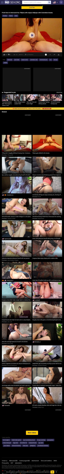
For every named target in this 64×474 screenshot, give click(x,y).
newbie (5, 62)
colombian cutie (33, 59)
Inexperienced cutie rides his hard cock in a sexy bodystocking (17, 320)
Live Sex (32, 7)
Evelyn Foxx (41, 407)
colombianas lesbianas (43, 445)
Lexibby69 (37, 300)
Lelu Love (9, 321)
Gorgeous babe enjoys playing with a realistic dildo (45, 258)
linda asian (25, 445)
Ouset (39, 196)
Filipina (10, 15)
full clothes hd (23, 442)
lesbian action (25, 59)
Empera (16, 260)
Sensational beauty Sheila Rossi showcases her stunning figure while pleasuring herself (47, 216)
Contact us (4, 460)
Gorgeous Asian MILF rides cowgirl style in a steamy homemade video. (17, 300)
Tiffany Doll (10, 155)
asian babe (16, 59)
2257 (12, 463)
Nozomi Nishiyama (12, 365)
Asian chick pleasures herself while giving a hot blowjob (46, 238)
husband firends (32, 442)
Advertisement (35, 460)
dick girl (55, 59)
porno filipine (7, 445)
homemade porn (43, 59)
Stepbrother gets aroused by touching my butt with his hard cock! (47, 363)
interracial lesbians (16, 445)
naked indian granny (16, 440)
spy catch (41, 442)
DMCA (55, 460)
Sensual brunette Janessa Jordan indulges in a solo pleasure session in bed (17, 216)
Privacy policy (5, 463)
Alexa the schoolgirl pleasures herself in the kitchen (15, 341)
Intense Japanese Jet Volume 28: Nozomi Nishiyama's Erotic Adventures (17, 363)
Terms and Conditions (46, 460)
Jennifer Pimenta (42, 365)
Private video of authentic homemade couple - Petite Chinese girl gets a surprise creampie (47, 385)
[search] (49, 2)
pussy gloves (50, 440)
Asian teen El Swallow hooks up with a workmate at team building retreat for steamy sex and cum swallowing (47, 280)
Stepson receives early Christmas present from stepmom (47, 175)
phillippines (32, 445)
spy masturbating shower (29, 440)
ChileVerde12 (10, 280)
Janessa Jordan (11, 218)
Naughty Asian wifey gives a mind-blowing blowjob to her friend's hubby (47, 320)
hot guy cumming (41, 440)
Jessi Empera (10, 260)
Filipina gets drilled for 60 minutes (41, 153)
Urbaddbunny (10, 195)
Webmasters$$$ (13, 460)
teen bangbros (6, 440)
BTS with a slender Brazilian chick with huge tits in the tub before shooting (47, 405)
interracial (9, 59)
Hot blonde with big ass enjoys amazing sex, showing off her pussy (47, 194)
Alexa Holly (10, 343)
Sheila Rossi (41, 218)
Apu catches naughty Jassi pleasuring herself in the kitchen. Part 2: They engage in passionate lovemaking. (17, 175)
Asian (16, 15)
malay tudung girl (7, 442)
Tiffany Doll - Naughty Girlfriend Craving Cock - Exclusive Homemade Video (17, 153)
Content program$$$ (24, 460)
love (51, 59)
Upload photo (18, 463)
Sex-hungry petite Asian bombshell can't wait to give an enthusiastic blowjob (17, 385)
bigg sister (15, 442)
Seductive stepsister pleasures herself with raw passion (16, 258)
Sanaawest (7, 405)
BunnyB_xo (38, 342)
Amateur (5, 15)
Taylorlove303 (7, 238)
